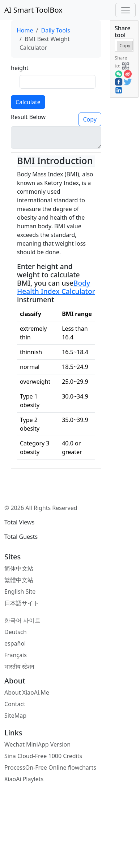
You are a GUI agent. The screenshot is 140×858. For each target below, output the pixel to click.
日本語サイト (21, 603)
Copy (90, 119)
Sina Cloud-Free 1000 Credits (43, 756)
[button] (126, 65)
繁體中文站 (18, 580)
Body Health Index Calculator (56, 287)
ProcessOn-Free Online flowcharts (50, 767)
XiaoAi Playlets (23, 779)
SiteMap (15, 716)
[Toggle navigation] (125, 10)
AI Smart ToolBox (33, 10)
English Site (19, 591)
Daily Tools (55, 30)
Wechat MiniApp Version (37, 744)
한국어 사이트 (22, 620)
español (15, 643)
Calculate (28, 102)
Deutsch (15, 632)
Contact (14, 704)
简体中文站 (18, 568)
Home (25, 30)
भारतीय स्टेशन (19, 666)
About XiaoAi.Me (26, 692)
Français (15, 655)
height (20, 68)
